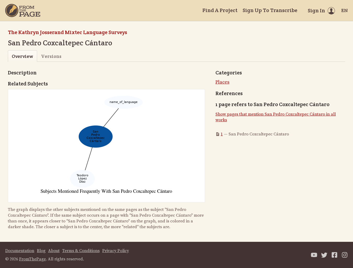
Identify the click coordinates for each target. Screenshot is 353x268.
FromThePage (32, 259)
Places (222, 82)
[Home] (22, 10)
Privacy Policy (115, 250)
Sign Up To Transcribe (270, 10)
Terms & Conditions (81, 250)
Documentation (19, 250)
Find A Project (219, 10)
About (54, 250)
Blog (41, 250)
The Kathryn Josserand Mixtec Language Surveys (67, 32)
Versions (51, 56)
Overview (22, 56)
